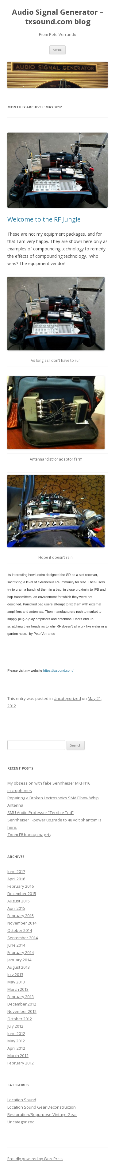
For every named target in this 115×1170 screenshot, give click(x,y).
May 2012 (16, 1041)
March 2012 (18, 1055)
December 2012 (21, 1004)
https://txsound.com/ (58, 670)
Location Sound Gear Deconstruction (41, 1107)
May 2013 (16, 982)
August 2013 (18, 967)
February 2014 (20, 952)
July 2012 (15, 1026)
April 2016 (16, 879)
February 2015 (20, 915)
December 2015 (21, 893)
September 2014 (22, 937)
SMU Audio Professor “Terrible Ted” (40, 812)
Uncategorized (67, 698)
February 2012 (20, 1063)
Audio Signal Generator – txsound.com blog (57, 16)
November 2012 (21, 1011)
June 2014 (16, 945)
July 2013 (15, 974)
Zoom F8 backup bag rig (29, 834)
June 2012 (16, 1033)
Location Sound (21, 1099)
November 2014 (21, 923)
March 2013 (18, 989)
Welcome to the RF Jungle (44, 219)
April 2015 (16, 908)
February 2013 (20, 996)
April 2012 (16, 1048)
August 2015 (18, 901)
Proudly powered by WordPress (35, 1158)
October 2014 (19, 930)
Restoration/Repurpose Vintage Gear (42, 1114)
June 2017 (16, 871)
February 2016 (20, 886)
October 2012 (19, 1018)
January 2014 (19, 960)
